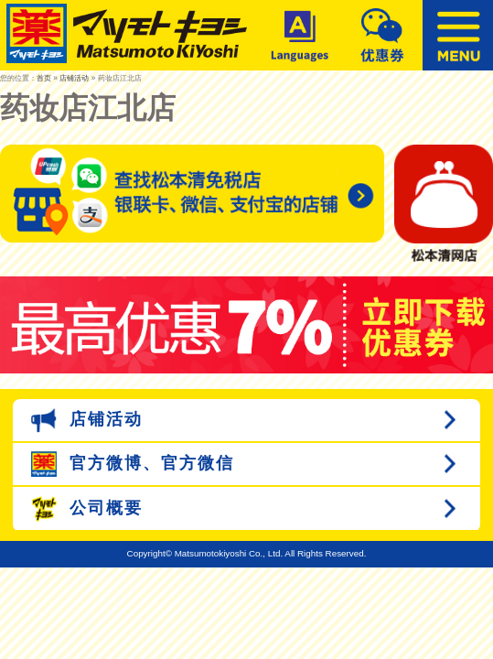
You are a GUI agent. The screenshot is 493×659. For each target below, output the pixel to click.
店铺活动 (74, 77)
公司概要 (87, 509)
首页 (44, 77)
